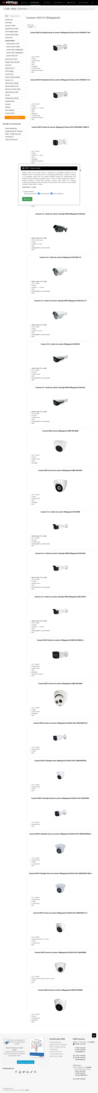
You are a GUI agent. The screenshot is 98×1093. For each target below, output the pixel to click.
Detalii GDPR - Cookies (29, 187)
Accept (27, 199)
